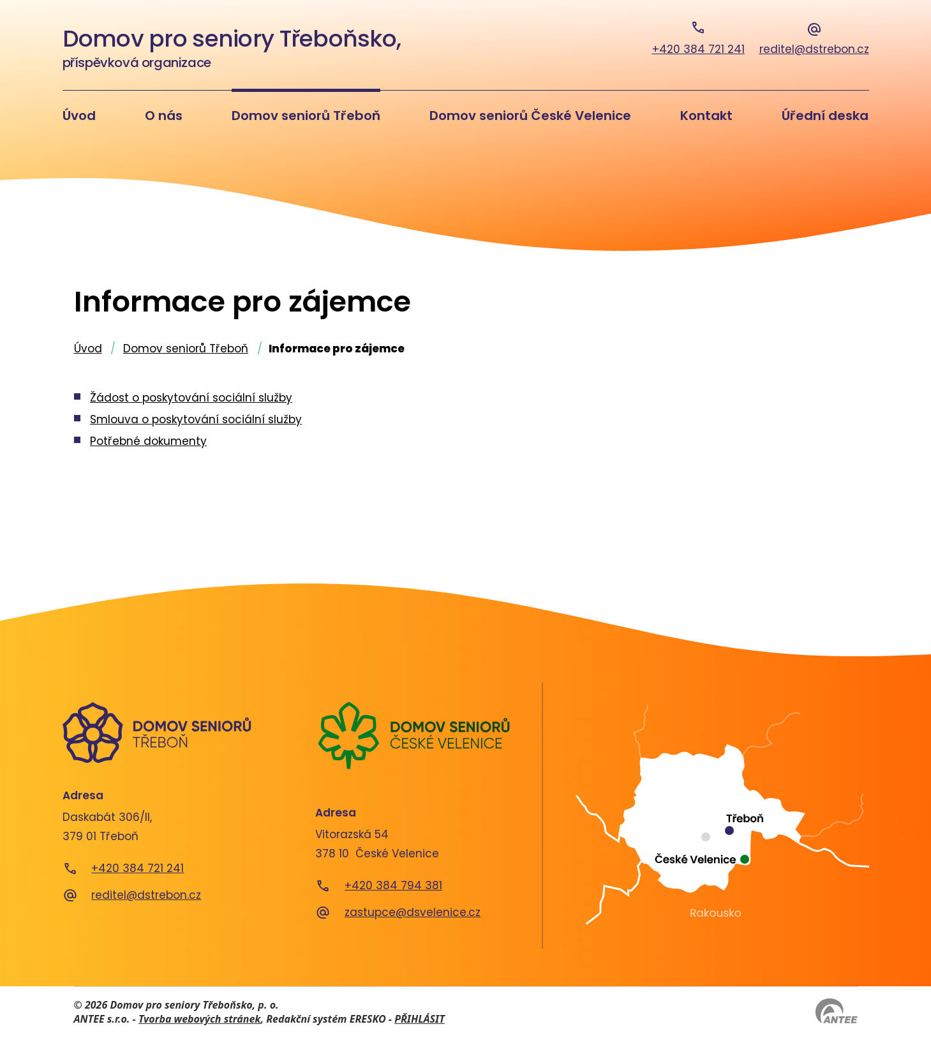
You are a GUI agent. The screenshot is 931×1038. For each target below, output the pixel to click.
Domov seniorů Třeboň (306, 115)
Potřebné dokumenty (148, 441)
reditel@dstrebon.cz (146, 895)
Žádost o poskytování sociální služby (191, 397)
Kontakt (706, 115)
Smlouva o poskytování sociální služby (196, 419)
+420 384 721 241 (137, 868)
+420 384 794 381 (393, 885)
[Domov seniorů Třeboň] (157, 732)
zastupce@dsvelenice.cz (412, 912)
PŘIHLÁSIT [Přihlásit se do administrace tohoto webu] (419, 1019)
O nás (163, 115)
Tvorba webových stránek (199, 1019)
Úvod (79, 115)
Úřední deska (825, 115)
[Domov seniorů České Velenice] (414, 735)
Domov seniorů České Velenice (530, 115)
